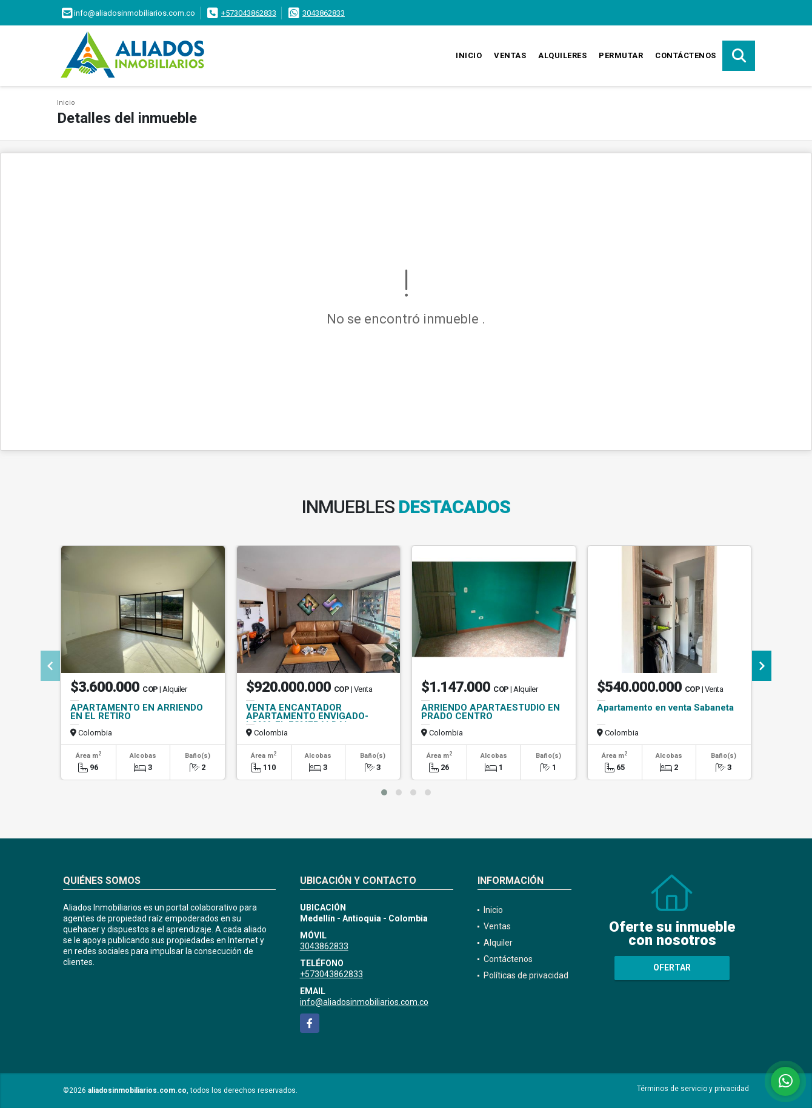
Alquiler (498, 942)
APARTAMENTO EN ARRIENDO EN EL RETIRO (136, 712)
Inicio (469, 55)
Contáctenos (685, 55)
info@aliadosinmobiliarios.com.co (364, 1002)
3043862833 (323, 13)
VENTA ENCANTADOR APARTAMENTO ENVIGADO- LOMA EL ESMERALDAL (307, 716)
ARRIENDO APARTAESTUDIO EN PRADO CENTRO (490, 712)
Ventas (510, 55)
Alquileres (562, 55)
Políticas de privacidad (526, 975)
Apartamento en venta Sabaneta (665, 707)
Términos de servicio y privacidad (693, 1088)
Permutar (621, 55)
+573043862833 (248, 13)
